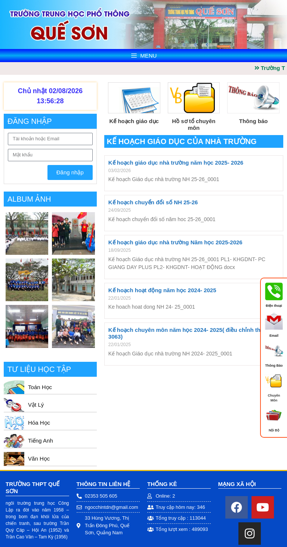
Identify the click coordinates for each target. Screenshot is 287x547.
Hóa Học (39, 422)
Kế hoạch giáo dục (134, 121)
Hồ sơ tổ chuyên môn (193, 124)
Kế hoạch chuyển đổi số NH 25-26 (153, 202)
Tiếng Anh (40, 440)
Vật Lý (36, 404)
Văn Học (39, 458)
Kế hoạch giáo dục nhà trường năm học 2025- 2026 (175, 162)
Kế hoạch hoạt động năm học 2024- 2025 (162, 290)
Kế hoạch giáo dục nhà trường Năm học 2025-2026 (175, 242)
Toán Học (40, 387)
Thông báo (253, 121)
